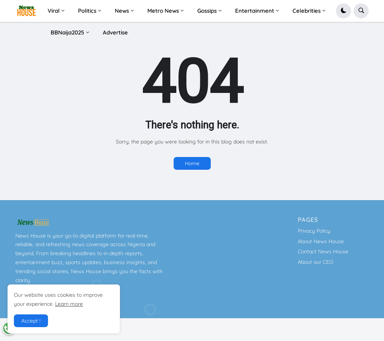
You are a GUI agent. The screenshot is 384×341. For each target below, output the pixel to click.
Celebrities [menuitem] (306, 10)
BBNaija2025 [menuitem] (67, 32)
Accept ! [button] (30, 320)
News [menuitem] (122, 10)
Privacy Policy (314, 230)
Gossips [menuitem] (207, 10)
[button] (343, 10)
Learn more (69, 304)
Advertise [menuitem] (115, 32)
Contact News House (323, 251)
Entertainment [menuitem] (254, 10)
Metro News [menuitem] (163, 10)
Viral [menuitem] (54, 10)
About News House (321, 241)
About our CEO (315, 262)
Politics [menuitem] (87, 10)
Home (192, 163)
